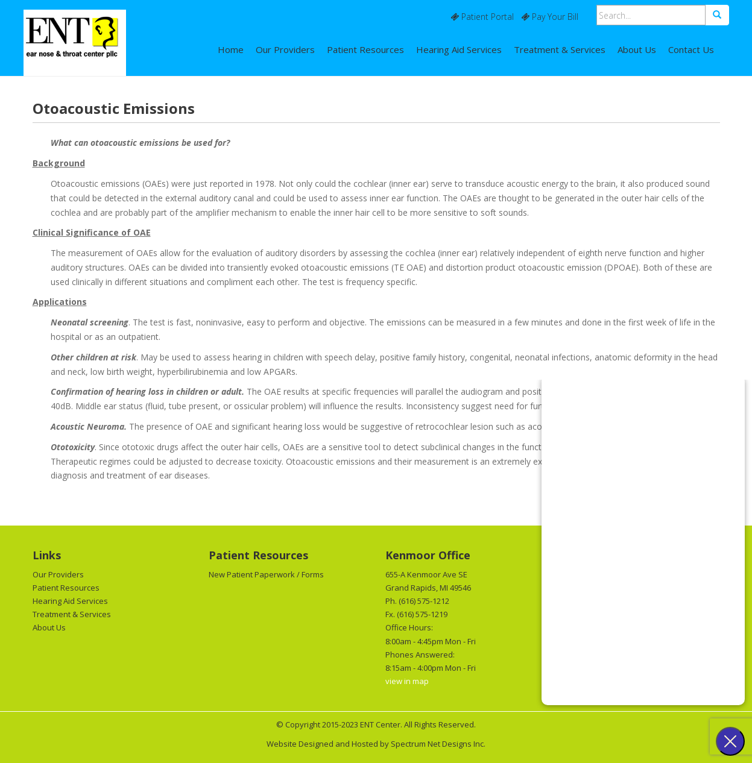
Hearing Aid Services (459, 49)
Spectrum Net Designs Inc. (438, 743)
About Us (637, 49)
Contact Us (691, 49)
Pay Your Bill (549, 16)
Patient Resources (365, 49)
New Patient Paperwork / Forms (266, 574)
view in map (407, 681)
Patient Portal (482, 16)
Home (231, 49)
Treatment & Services (559, 49)
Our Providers (285, 49)
